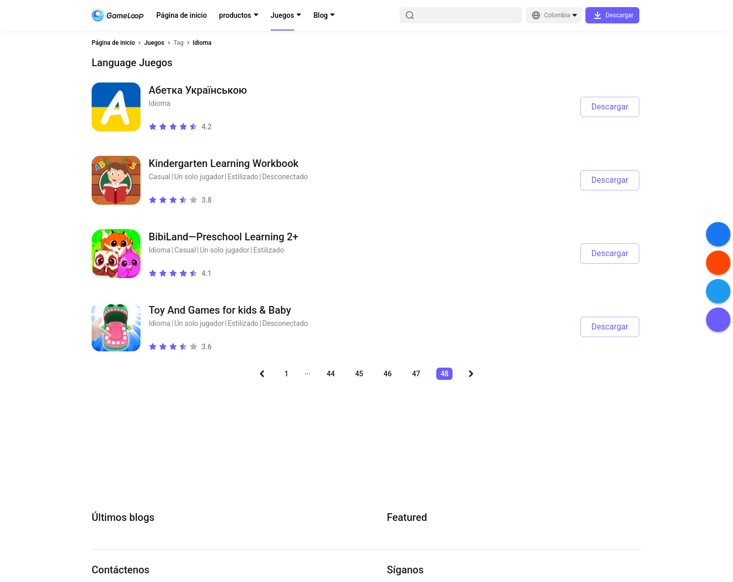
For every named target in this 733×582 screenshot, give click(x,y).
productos (235, 15)
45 (359, 374)
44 (331, 374)
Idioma (202, 42)
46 (388, 374)
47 (416, 374)
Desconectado (285, 177)
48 (444, 374)
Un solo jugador (199, 177)
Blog (321, 15)
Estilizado (243, 177)
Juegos (282, 15)
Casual (160, 177)
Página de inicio (181, 15)
